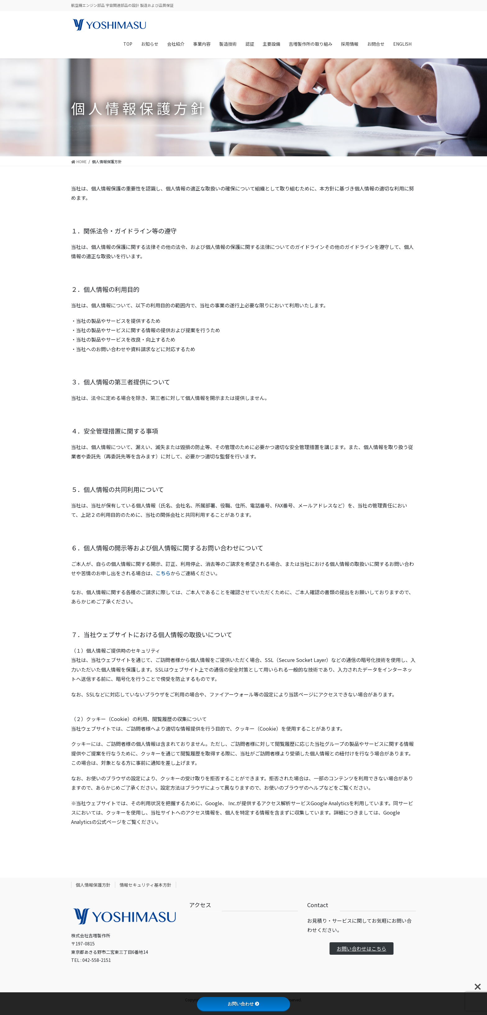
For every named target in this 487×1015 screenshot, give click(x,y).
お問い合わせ (243, 1004)
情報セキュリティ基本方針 (145, 885)
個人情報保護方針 (93, 885)
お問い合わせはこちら (361, 948)
